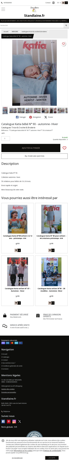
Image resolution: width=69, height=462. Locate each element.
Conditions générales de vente (11, 366)
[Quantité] (5, 138)
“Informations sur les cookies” (23, 451)
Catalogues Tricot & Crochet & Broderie (18, 127)
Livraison (4, 369)
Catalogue (5, 357)
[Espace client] (53, 2)
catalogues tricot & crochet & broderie (34, 32)
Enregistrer (35, 117)
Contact (47, 3)
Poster (48, 117)
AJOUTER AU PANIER (31, 148)
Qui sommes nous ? (8, 363)
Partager (21, 117)
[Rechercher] (66, 25)
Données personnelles (8, 392)
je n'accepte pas (17, 458)
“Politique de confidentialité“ (52, 451)
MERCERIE (15, 32)
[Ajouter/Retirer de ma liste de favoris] (64, 148)
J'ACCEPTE (52, 458)
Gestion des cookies (8, 389)
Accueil (6, 32)
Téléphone (5, 411)
